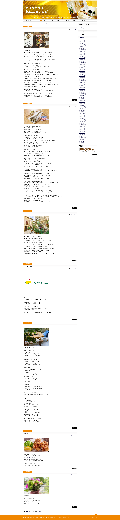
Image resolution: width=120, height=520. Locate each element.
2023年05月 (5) (82, 62)
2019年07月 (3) (82, 133)
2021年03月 (45, 23)
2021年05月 (55, 23)
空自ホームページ (28, 457)
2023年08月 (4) (82, 58)
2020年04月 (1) (82, 120)
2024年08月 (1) (82, 48)
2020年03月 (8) (82, 121)
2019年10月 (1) (82, 128)
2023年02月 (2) (82, 67)
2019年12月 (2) (82, 126)
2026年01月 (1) (82, 40)
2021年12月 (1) (82, 90)
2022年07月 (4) (82, 79)
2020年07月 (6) (82, 116)
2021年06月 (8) (82, 98)
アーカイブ (82, 37)
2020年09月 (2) (82, 113)
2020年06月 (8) (82, 118)
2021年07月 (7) (82, 97)
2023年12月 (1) (82, 53)
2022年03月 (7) (82, 85)
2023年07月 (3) (82, 59)
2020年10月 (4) (82, 111)
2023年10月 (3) (82, 54)
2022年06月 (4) (82, 80)
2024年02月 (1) (82, 49)
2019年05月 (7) (82, 136)
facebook (69, 100)
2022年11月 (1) (82, 72)
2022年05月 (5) (82, 82)
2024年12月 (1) (82, 46)
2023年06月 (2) (82, 61)
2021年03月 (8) (82, 103)
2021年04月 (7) (82, 102)
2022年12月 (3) (82, 71)
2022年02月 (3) (82, 87)
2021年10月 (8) (82, 92)
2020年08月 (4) (82, 115)
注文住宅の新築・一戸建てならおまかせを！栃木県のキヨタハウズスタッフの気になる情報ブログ (48, 517)
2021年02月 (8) (82, 105)
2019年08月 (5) (82, 131)
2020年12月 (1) (82, 108)
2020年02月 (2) (82, 123)
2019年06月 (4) (82, 134)
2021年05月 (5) (82, 100)
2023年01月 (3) (82, 69)
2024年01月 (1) (82, 51)
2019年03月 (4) (82, 139)
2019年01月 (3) (82, 142)
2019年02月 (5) (82, 141)
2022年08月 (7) (82, 77)
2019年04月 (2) (82, 137)
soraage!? (26, 433)
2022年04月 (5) (82, 84)
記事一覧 (50, 23)
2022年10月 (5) (82, 74)
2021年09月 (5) (82, 94)
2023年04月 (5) (82, 64)
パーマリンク (73, 29)
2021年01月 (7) (82, 107)
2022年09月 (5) (82, 76)
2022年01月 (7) (82, 89)
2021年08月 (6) (82, 95)
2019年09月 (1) (82, 129)
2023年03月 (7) (82, 66)
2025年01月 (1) (82, 45)
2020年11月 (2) (82, 110)
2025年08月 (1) (82, 43)
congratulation (28, 266)
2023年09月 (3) (82, 56)
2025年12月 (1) (82, 41)
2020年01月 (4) (82, 124)
